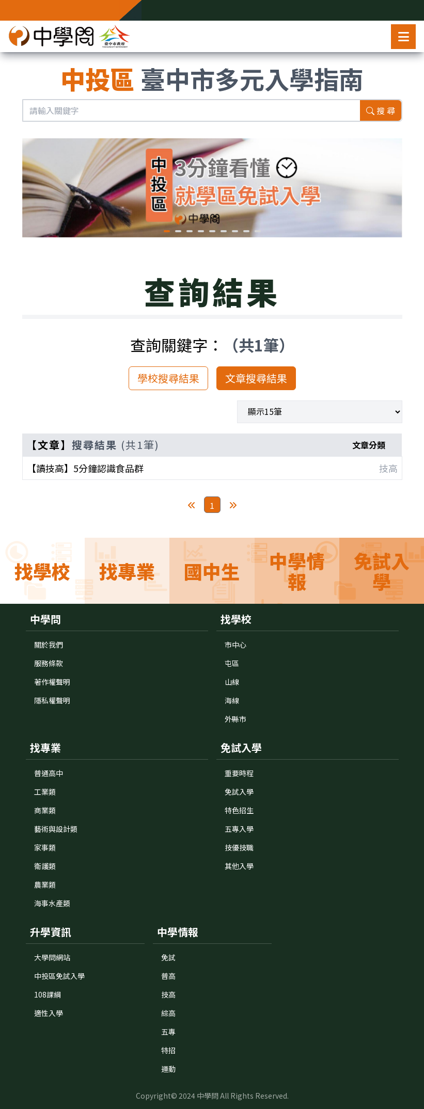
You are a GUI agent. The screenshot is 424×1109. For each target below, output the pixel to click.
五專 (168, 1031)
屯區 (232, 663)
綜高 (168, 1013)
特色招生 (239, 810)
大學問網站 (52, 957)
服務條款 (48, 663)
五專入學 (239, 829)
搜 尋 (380, 110)
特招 (168, 1050)
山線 (232, 682)
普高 (168, 976)
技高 (168, 994)
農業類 (45, 884)
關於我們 (48, 644)
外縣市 (235, 719)
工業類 (45, 791)
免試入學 (239, 791)
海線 (232, 700)
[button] (166, 231)
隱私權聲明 (52, 700)
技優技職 (239, 847)
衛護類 (45, 866)
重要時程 (239, 773)
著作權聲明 (52, 682)
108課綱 (47, 994)
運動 (168, 1069)
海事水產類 (52, 903)
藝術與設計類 (55, 829)
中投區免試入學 (59, 976)
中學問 (207, 1095)
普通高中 (48, 773)
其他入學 (239, 866)
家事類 (45, 847)
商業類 (45, 810)
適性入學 (48, 1013)
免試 (168, 957)
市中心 (235, 644)
